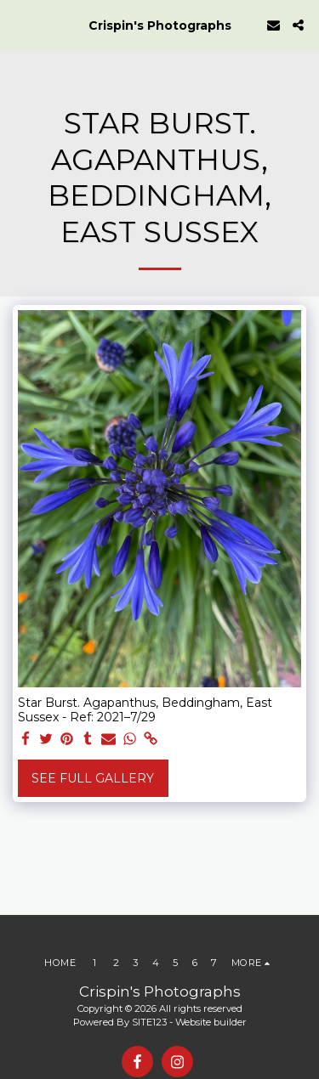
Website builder (211, 1022)
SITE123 (149, 1022)
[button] (18, 24)
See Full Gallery (92, 778)
